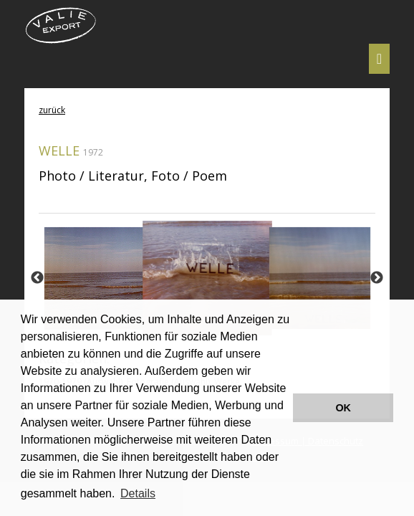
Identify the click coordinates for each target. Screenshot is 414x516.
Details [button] (137, 493)
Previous (37, 278)
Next (377, 278)
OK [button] (343, 408)
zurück (52, 110)
